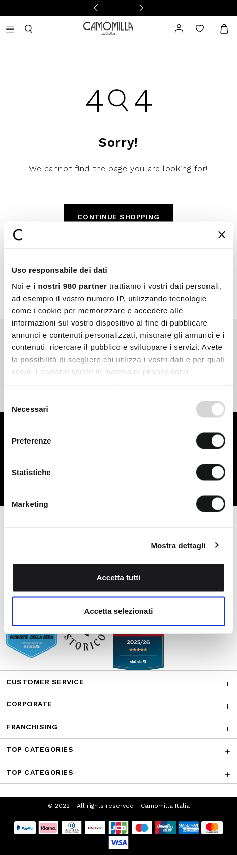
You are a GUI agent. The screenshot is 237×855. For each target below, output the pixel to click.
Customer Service (45, 681)
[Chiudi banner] (221, 234)
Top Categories (39, 749)
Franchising (32, 727)
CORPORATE (29, 704)
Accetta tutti (119, 577)
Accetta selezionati (118, 610)
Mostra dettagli (178, 545)
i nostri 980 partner (70, 285)
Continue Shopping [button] (118, 217)
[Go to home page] (108, 28)
